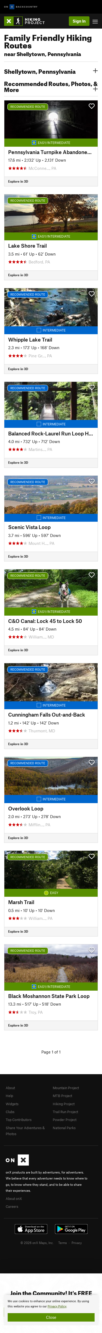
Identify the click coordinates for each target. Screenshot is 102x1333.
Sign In (79, 21)
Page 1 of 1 (51, 1051)
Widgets (12, 1104)
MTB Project (62, 1096)
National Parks (64, 1128)
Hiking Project (64, 1104)
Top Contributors (19, 1119)
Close (51, 1317)
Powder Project (64, 1119)
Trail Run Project (65, 1112)
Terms (62, 1243)
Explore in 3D (18, 181)
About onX (14, 1198)
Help (9, 1096)
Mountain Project (66, 1088)
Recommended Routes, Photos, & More (51, 86)
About (10, 1088)
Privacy (77, 1243)
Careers (12, 1206)
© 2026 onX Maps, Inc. (37, 1243)
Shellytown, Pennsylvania (51, 70)
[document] (51, 1310)
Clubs (10, 1112)
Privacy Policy (57, 1306)
